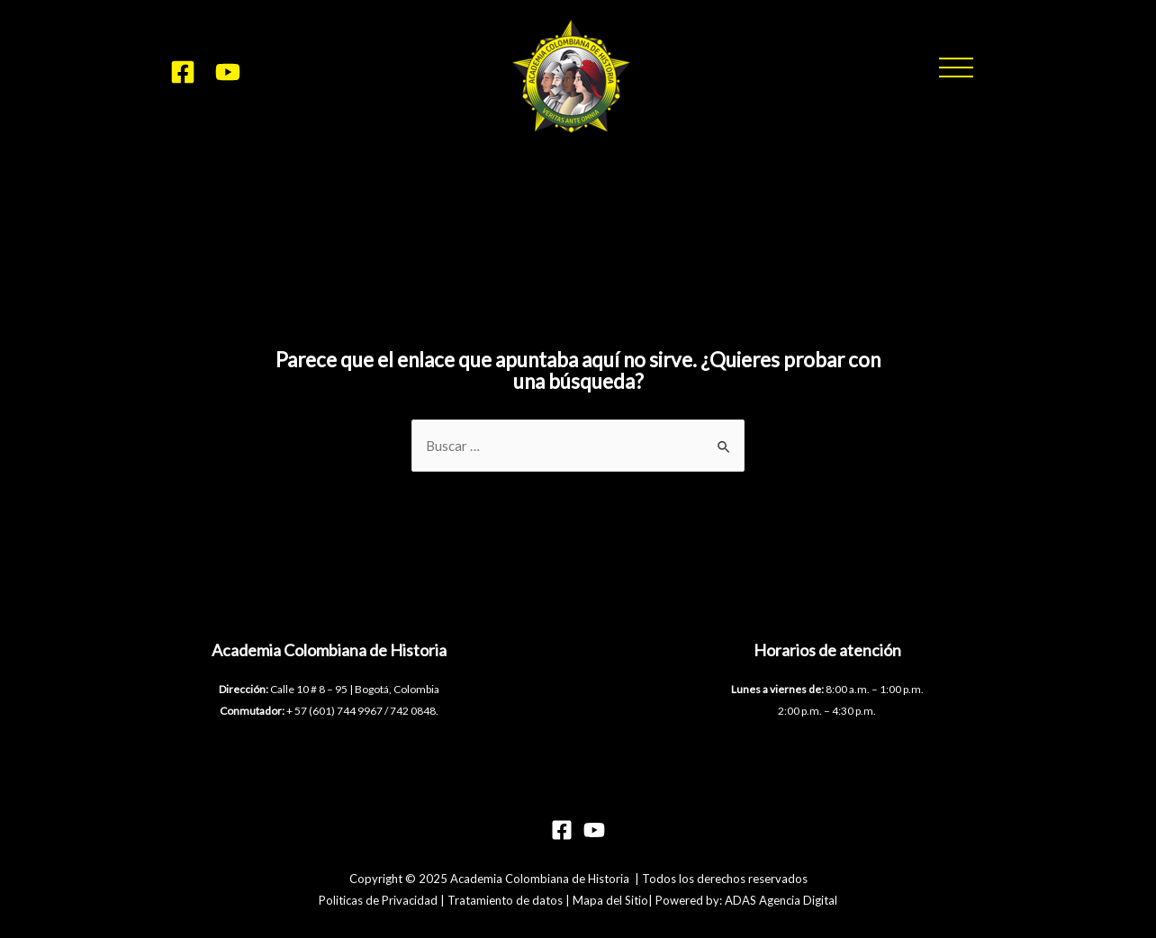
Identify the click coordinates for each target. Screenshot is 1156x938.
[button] (956, 67)
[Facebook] (182, 72)
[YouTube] (227, 72)
